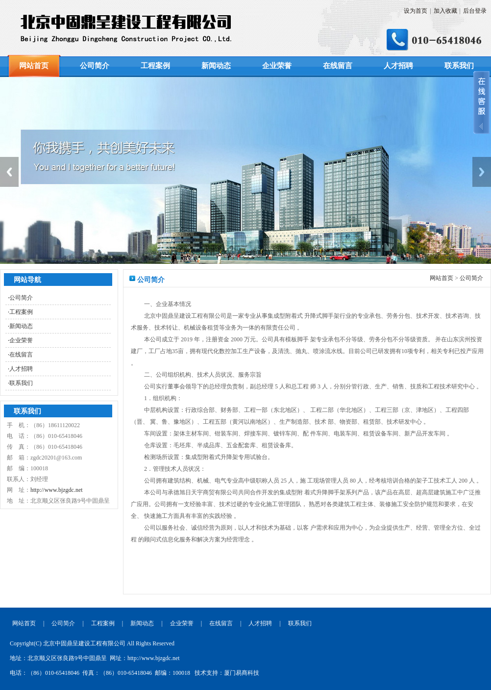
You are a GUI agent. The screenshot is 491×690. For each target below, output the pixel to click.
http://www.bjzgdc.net (56, 489)
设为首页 (415, 10)
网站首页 (34, 66)
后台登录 (475, 10)
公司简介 (94, 66)
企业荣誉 (277, 66)
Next (481, 172)
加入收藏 (445, 10)
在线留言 (337, 66)
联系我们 (459, 66)
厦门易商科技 (241, 672)
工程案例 (155, 66)
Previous (9, 172)
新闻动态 (216, 66)
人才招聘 (398, 66)
